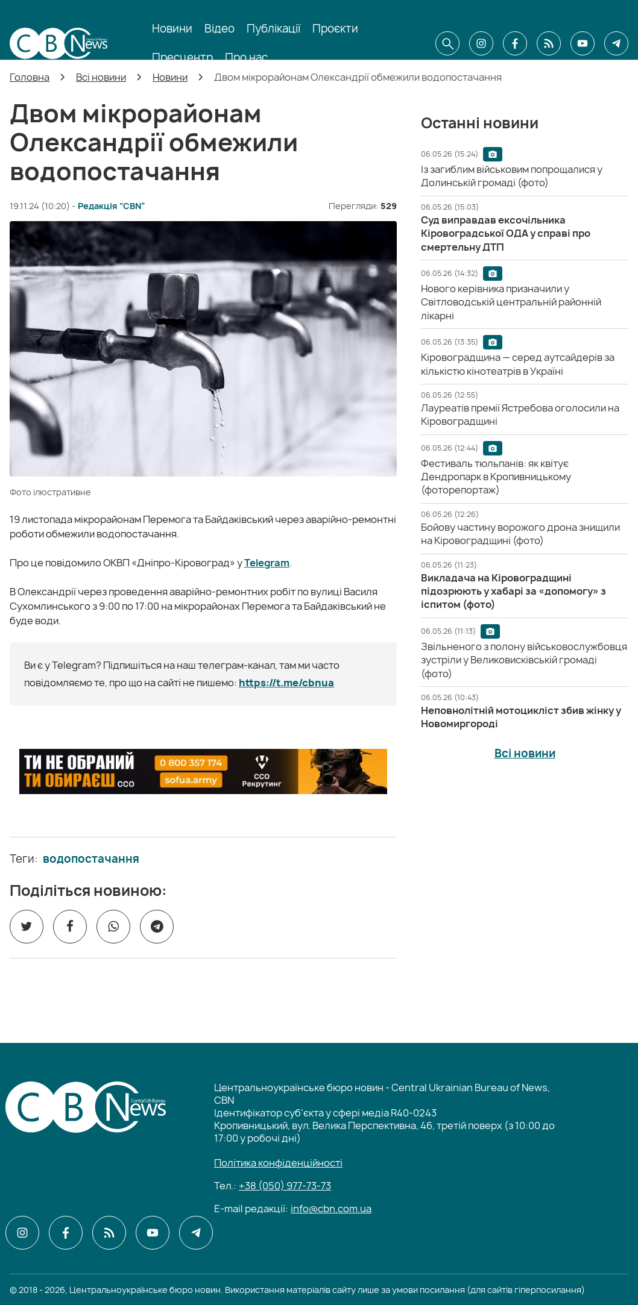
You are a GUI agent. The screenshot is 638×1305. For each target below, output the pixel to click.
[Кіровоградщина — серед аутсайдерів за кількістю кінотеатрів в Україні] (517, 364)
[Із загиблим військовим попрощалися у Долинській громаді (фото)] (511, 176)
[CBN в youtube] (582, 43)
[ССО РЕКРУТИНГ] (203, 771)
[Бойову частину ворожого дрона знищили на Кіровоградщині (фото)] (520, 534)
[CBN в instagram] (481, 43)
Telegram (266, 562)
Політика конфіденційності (278, 1162)
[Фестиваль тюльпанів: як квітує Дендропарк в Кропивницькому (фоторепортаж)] (496, 477)
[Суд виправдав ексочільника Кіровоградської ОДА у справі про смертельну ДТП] (505, 233)
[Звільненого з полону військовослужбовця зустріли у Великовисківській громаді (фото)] (524, 660)
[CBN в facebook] (515, 43)
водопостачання (91, 859)
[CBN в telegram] (616, 43)
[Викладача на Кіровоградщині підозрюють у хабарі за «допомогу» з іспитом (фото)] (513, 591)
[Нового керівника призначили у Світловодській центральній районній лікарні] (511, 302)
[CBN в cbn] (549, 43)
